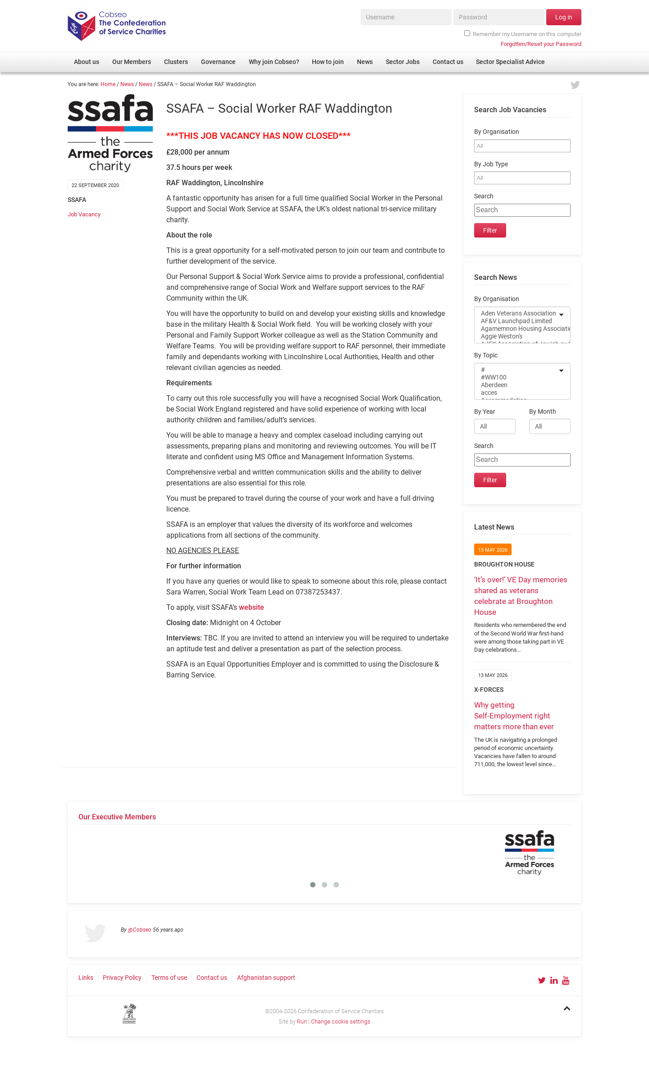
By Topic (486, 355)
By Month (542, 412)
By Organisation (496, 132)
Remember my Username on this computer (522, 33)
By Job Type (491, 164)
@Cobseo (139, 930)
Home (108, 84)
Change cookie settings (340, 1021)
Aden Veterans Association (516, 313)
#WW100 (516, 377)
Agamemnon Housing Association (516, 329)
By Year (484, 412)
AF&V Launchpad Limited (516, 321)
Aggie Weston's (516, 336)
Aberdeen (516, 385)
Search (484, 196)
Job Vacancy (84, 214)
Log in (563, 17)
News (127, 84)
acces (516, 393)
